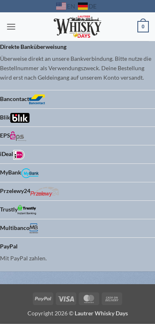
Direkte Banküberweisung (33, 46)
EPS (13, 136)
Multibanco (19, 228)
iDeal (12, 155)
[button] (11, 26)
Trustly (18, 210)
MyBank (19, 173)
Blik (15, 118)
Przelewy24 (29, 192)
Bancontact (22, 99)
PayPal (9, 246)
